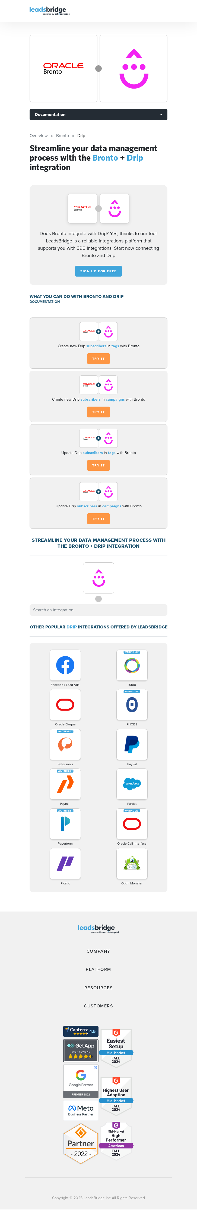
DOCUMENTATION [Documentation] (45, 301)
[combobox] (98, 610)
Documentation (50, 114)
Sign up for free (98, 271)
